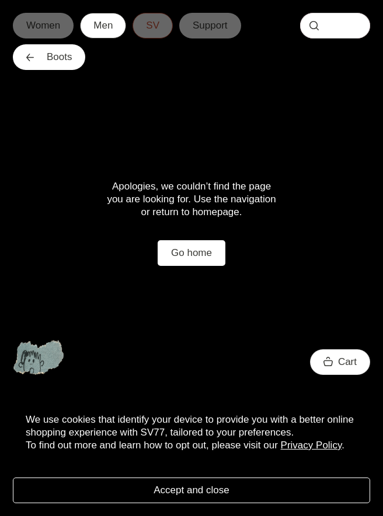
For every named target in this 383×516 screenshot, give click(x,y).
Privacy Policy (311, 445)
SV (152, 25)
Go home (191, 252)
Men (103, 25)
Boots (49, 56)
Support (210, 25)
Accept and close (191, 490)
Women (43, 25)
